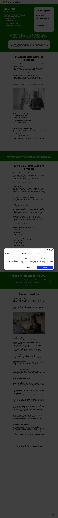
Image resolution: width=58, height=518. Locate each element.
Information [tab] (24, 253)
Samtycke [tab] (7, 253)
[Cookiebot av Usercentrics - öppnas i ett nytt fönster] (48, 250)
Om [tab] (38, 253)
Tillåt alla (45, 267)
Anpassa (29, 267)
